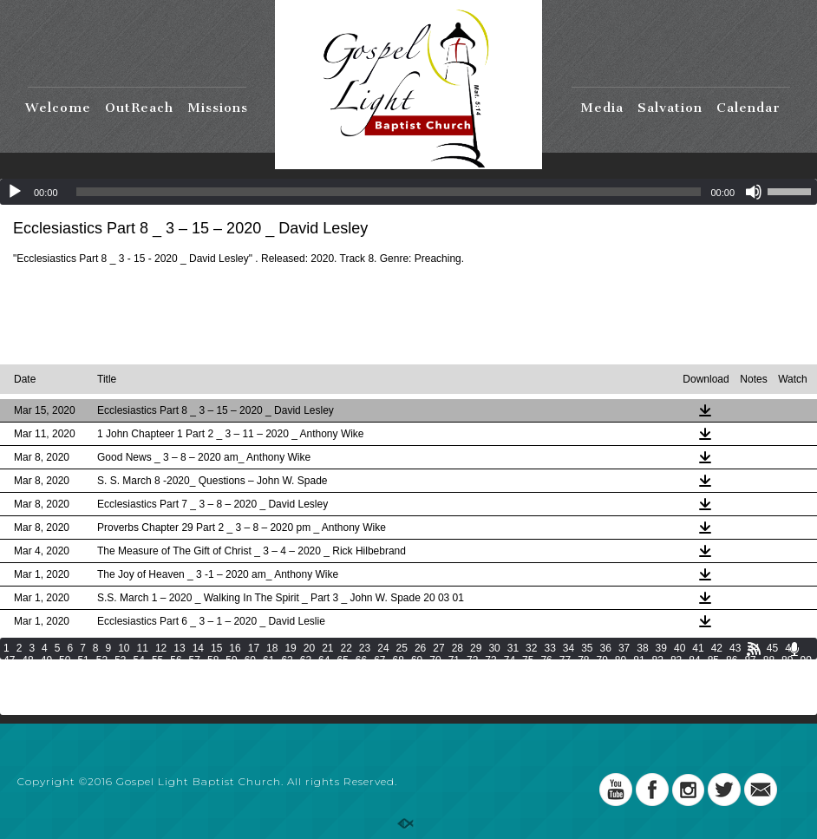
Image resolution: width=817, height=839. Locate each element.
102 (227, 672)
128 (60, 684)
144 (450, 684)
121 (689, 672)
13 (179, 648)
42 (716, 648)
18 (272, 648)
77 (565, 660)
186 (668, 697)
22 (346, 648)
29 (475, 648)
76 (546, 660)
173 (352, 697)
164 (133, 697)
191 (790, 697)
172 (328, 697)
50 (64, 660)
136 (255, 684)
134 (206, 684)
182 (571, 697)
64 (324, 660)
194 (60, 709)
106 (324, 672)
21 (327, 648)
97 (120, 672)
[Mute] (753, 191)
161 (60, 697)
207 (376, 709)
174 (376, 697)
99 (157, 672)
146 (498, 684)
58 (213, 660)
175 (401, 697)
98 (139, 672)
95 (82, 672)
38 (642, 648)
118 (616, 672)
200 (206, 709)
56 (175, 660)
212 (498, 709)
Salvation (670, 107)
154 (693, 684)
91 (9, 672)
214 (547, 709)
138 (303, 684)
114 (519, 672)
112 (471, 672)
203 (279, 709)
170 (279, 697)
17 (253, 648)
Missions (217, 107)
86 (731, 660)
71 (454, 660)
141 (376, 684)
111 (446, 672)
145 (474, 684)
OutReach (139, 107)
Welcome (58, 107)
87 (749, 660)
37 (624, 648)
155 (717, 684)
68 (398, 660)
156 (741, 684)
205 (328, 709)
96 (102, 672)
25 (402, 648)
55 (157, 660)
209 (426, 709)
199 (182, 709)
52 (102, 660)
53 (120, 660)
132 (158, 684)
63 (305, 660)
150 (596, 684)
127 (36, 684)
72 (472, 660)
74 (509, 660)
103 (251, 672)
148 (547, 684)
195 (85, 709)
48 (27, 660)
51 (82, 660)
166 (182, 697)
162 (85, 697)
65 (342, 660)
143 (426, 684)
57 (194, 660)
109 (398, 672)
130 (109, 684)
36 (605, 648)
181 (547, 697)
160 (36, 697)
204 (303, 709)
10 (123, 648)
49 (46, 660)
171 (303, 697)
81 (638, 660)
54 (139, 660)
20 (309, 648)
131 (133, 684)
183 (596, 697)
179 (498, 697)
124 (762, 672)
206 (352, 709)
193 (36, 709)
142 (401, 684)
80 (620, 660)
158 (790, 684)
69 (416, 660)
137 (279, 684)
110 (422, 672)
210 (450, 709)
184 (620, 697)
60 (250, 660)
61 (268, 660)
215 (571, 709)
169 (255, 697)
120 (665, 672)
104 (275, 672)
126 (12, 684)
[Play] (14, 191)
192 (12, 709)
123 (738, 672)
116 (568, 672)
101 (203, 672)
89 (787, 660)
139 (328, 684)
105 (300, 672)
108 (373, 672)
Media (602, 107)
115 (543, 672)
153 (668, 684)
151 (620, 684)
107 (348, 672)
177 (450, 697)
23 (364, 648)
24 (383, 648)
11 (142, 648)
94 (64, 672)
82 (657, 660)
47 (9, 660)
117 (592, 672)
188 (717, 697)
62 (286, 660)
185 (644, 697)
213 (523, 709)
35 (586, 648)
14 (198, 648)
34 (568, 648)
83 (676, 660)
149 (571, 684)
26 (420, 648)
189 (741, 697)
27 (438, 648)
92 (27, 672)
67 (379, 660)
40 (679, 648)
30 (494, 648)
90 (805, 660)
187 (693, 697)
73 (490, 660)
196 (109, 709)
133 (182, 684)
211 (474, 709)
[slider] (389, 191)
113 (495, 672)
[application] (408, 192)
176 (426, 697)
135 (230, 684)
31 (513, 648)
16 (234, 648)
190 (766, 697)
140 (352, 684)
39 (661, 648)
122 (713, 672)
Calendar (748, 107)
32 (531, 648)
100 (178, 672)
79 (602, 660)
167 (206, 697)
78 (583, 660)
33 (549, 648)
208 (401, 709)
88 (769, 660)
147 (523, 684)
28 (457, 648)
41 (697, 648)
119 (641, 672)
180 (523, 697)
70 (435, 660)
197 (133, 709)
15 (216, 648)
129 (85, 684)
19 (290, 648)
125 (786, 672)
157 (766, 684)
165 (158, 697)
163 (109, 697)
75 (527, 660)
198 (158, 709)
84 (694, 660)
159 (12, 697)
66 (361, 660)
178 (474, 697)
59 (231, 660)
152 (644, 684)
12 (161, 648)
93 (46, 672)
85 (713, 660)
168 (230, 697)
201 (230, 709)
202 (255, 709)
